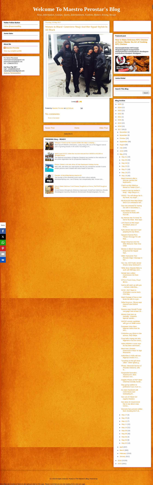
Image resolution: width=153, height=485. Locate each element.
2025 (120, 104)
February (123, 453)
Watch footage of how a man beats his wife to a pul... (131, 298)
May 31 (124, 157)
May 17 (124, 415)
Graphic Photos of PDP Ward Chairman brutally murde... (131, 381)
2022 (120, 114)
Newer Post (49, 128)
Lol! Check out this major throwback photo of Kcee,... (130, 225)
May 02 (124, 443)
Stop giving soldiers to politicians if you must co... (131, 386)
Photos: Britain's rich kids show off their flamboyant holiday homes (76, 164)
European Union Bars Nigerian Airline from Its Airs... (130, 328)
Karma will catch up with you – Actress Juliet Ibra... (131, 286)
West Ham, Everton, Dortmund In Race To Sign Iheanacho (131, 350)
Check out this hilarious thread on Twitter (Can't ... (131, 186)
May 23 (124, 166)
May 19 (124, 172)
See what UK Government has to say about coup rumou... (130, 404)
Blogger (100, 479)
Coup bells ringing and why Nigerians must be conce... (131, 339)
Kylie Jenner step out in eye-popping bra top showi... (131, 231)
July (121, 148)
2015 (120, 464)
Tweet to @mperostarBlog (12, 73)
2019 (120, 123)
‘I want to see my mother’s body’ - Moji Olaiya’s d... (130, 191)
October (123, 138)
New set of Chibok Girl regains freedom (129, 398)
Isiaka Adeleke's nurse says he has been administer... (131, 344)
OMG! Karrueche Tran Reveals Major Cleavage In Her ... (131, 258)
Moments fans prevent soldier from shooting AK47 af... (131, 410)
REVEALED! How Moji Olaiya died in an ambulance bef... (131, 201)
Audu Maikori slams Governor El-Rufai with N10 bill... (130, 213)
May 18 (124, 176)
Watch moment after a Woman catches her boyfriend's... (129, 180)
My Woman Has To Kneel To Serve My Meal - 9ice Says (131, 219)
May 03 (124, 440)
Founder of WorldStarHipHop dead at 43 (68, 175)
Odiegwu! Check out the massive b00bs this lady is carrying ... (75, 143)
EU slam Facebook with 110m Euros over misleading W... (129, 392)
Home (77, 128)
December (123, 132)
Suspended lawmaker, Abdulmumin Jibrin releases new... (129, 375)
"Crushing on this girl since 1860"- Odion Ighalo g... (130, 362)
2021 (120, 117)
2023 (120, 110)
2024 (120, 107)
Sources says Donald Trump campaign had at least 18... (131, 310)
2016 (120, 460)
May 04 (124, 437)
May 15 (124, 418)
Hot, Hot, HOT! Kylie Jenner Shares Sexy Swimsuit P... (131, 264)
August (122, 145)
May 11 (124, 424)
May (121, 154)
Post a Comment (53, 118)
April (121, 447)
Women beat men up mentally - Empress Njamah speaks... (129, 316)
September (124, 141)
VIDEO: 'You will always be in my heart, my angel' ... (131, 196)
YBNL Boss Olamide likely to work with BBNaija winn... (131, 269)
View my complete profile (13, 51)
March (122, 450)
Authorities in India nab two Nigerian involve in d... (131, 356)
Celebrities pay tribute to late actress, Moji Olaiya (131, 334)
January (123, 456)
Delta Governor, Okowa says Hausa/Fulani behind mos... (131, 304)
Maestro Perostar (12, 48)
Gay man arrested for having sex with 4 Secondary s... (131, 207)
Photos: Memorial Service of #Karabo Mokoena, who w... (131, 368)
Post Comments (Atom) (81, 134)
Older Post (103, 128)
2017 (120, 129)
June (122, 151)
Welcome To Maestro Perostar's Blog (76, 9)
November (123, 135)
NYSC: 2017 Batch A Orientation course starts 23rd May (131, 292)
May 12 (124, 421)
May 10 (124, 427)
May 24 (124, 163)
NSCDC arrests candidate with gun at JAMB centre (130, 322)
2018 (120, 126)
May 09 (124, 431)
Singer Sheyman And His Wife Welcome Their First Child (131, 244)
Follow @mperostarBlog (12, 26)
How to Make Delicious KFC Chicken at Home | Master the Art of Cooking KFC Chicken (131, 42)
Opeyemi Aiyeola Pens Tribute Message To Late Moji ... (131, 237)
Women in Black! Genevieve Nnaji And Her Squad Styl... (131, 251)
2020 (120, 120)
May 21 (124, 169)
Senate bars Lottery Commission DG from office (129, 275)
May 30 (124, 160)
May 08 (124, 434)
